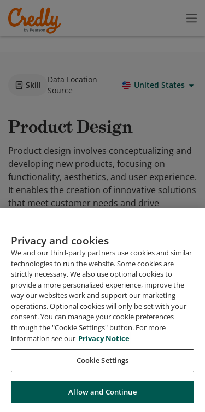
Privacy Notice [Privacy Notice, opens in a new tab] (104, 373)
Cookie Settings (103, 395)
